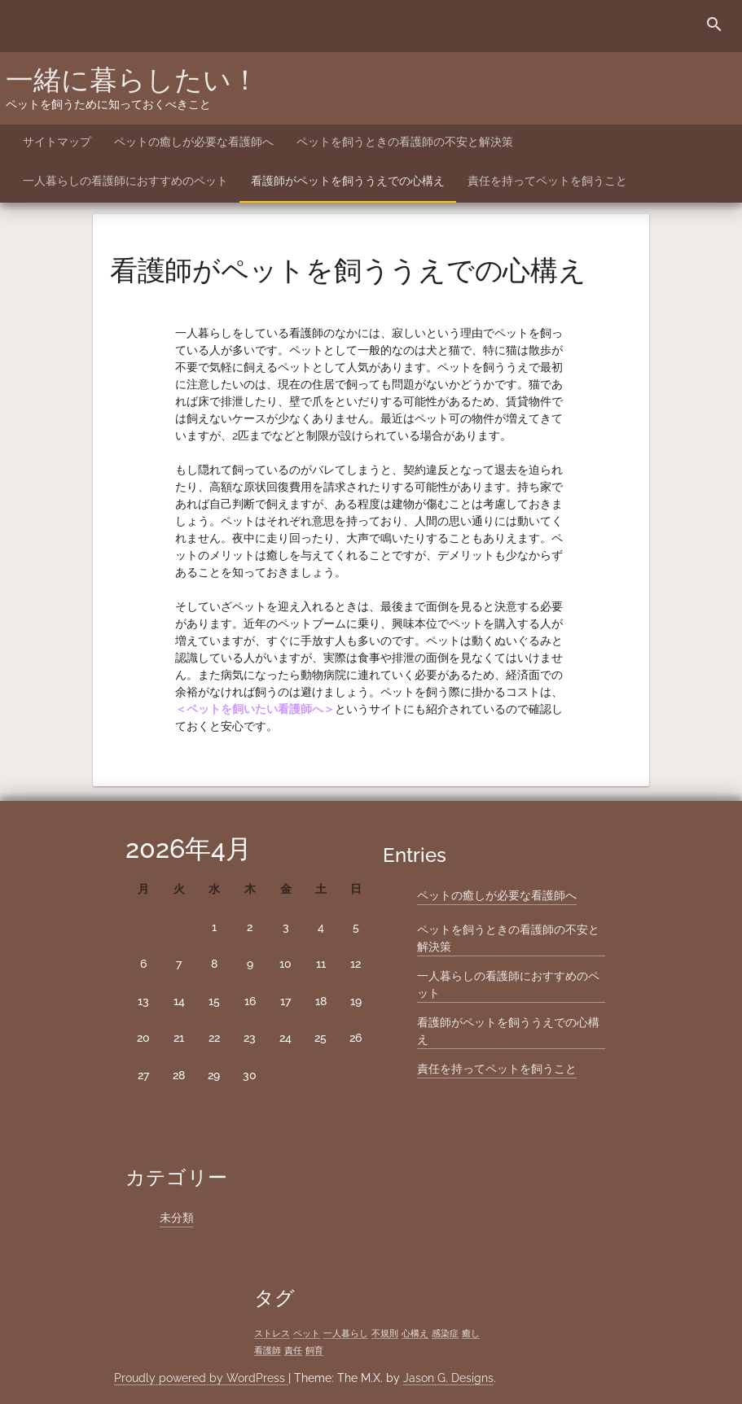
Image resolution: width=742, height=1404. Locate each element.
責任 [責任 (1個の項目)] (293, 1350)
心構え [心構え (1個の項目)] (415, 1333)
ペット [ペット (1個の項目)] (306, 1333)
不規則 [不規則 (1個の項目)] (384, 1333)
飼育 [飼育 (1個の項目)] (314, 1350)
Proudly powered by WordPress (201, 1377)
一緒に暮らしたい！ (132, 79)
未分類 (177, 1217)
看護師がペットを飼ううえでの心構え (348, 180)
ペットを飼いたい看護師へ (255, 708)
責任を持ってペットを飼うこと (547, 180)
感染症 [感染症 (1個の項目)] (445, 1333)
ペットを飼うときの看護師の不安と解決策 (404, 141)
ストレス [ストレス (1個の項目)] (272, 1333)
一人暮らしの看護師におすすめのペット (125, 180)
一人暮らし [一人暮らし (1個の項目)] (345, 1333)
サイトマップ (57, 141)
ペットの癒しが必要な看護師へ (194, 141)
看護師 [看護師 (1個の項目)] (267, 1350)
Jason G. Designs (448, 1377)
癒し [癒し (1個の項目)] (471, 1333)
